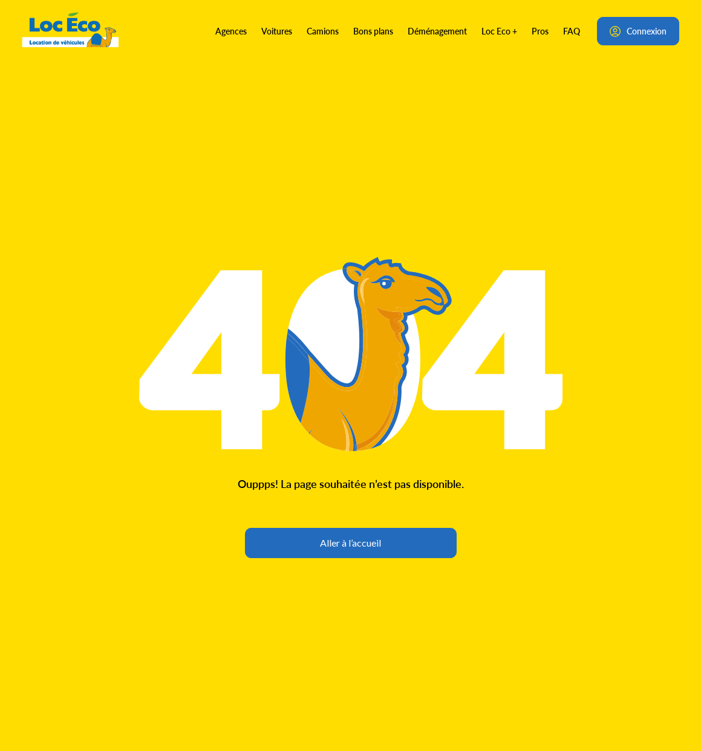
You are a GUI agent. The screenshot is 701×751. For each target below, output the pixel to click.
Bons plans (373, 31)
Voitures (276, 31)
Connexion (638, 31)
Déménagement (437, 31)
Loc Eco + (499, 31)
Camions (323, 31)
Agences (231, 31)
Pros (540, 31)
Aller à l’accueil (350, 542)
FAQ (571, 31)
